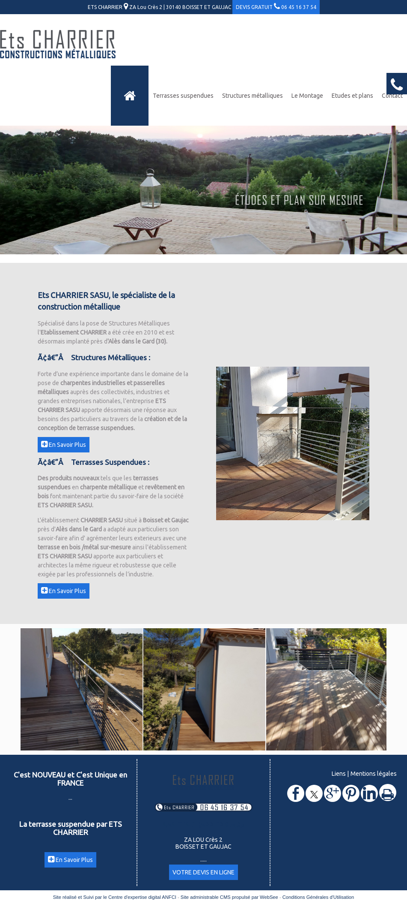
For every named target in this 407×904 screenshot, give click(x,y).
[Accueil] (130, 96)
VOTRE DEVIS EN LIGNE (203, 872)
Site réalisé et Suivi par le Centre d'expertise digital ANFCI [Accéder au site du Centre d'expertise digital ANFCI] (114, 897)
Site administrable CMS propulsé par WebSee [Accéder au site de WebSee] (229, 897)
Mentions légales (374, 773)
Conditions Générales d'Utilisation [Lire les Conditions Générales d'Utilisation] (318, 897)
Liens (339, 773)
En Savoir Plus (63, 444)
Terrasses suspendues (183, 95)
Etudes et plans (352, 95)
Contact (392, 95)
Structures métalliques (252, 95)
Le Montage (307, 95)
